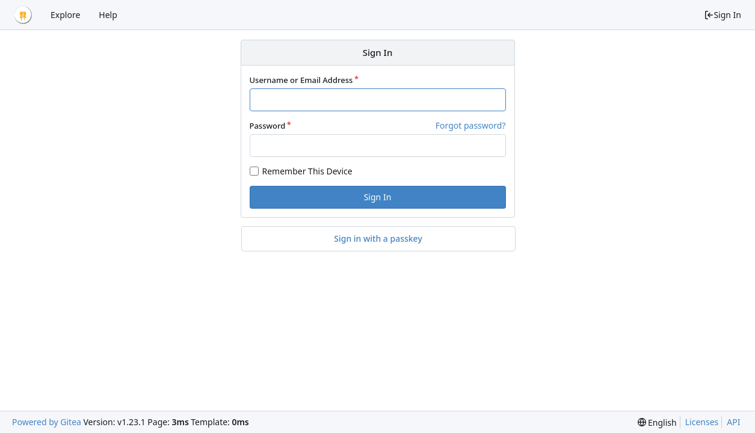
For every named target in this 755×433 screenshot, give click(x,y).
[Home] (23, 15)
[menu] (657, 422)
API (733, 422)
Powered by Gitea (46, 422)
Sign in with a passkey (378, 238)
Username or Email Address (301, 80)
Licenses (702, 422)
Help (108, 14)
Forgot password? (471, 125)
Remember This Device (307, 171)
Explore (65, 14)
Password (268, 125)
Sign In (722, 14)
